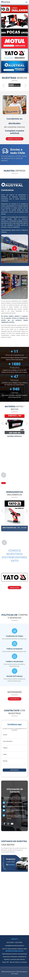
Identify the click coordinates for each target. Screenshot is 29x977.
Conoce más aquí (8, 45)
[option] (14, 20)
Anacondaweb (14, 973)
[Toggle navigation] (26, 2)
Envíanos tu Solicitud (14, 139)
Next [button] (26, 22)
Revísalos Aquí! (14, 587)
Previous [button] (3, 22)
